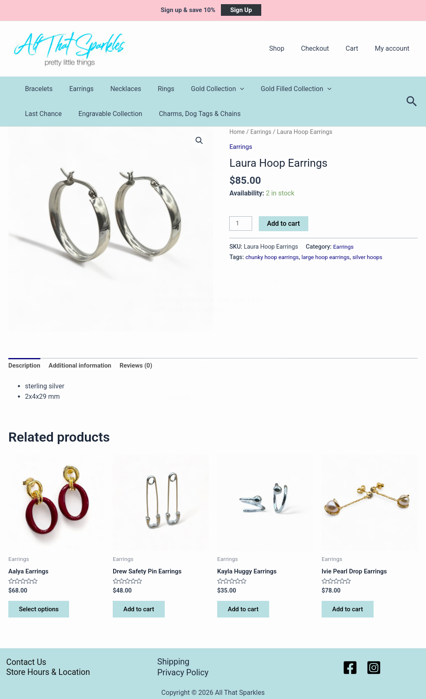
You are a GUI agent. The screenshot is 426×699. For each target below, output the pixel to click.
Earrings (76, 89)
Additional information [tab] (84, 366)
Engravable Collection (55, 114)
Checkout (323, 48)
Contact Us (21, 662)
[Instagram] (374, 667)
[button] (198, 140)
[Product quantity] (241, 224)
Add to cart (284, 223)
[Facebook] (350, 667)
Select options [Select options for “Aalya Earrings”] (42, 612)
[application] (225, 89)
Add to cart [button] (141, 612)
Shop (288, 48)
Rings (154, 89)
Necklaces (117, 89)
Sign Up (241, 10)
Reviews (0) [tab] (143, 366)
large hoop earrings (331, 257)
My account (393, 48)
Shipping (173, 662)
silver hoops (375, 257)
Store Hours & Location (45, 672)
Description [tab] (25, 366)
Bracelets (37, 89)
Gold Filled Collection (278, 89)
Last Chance (345, 89)
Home (237, 132)
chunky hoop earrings (273, 257)
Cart (357, 48)
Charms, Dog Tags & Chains (141, 114)
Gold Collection (202, 89)
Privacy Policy (182, 672)
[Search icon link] (412, 102)
